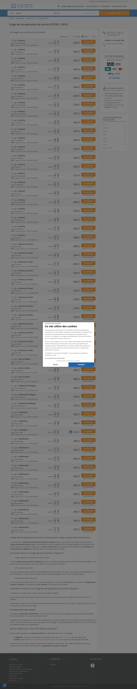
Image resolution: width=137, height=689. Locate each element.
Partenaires (13, 676)
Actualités (53, 665)
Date (86, 36)
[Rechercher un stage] (114, 13)
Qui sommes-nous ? (119, 6)
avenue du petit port (17, 362)
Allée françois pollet (17, 415)
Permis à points (92, 6)
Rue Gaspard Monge (17, 441)
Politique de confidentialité (18, 671)
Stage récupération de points (72, 6)
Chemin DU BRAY (16, 247)
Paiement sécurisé (15, 674)
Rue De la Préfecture (17, 52)
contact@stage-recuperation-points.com (45, 639)
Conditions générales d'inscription (20, 669)
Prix (94, 36)
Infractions (105, 6)
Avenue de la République (18, 43)
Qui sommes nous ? (16, 665)
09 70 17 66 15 (113, 1)
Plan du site (13, 681)
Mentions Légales (15, 667)
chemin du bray (16, 61)
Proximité (77, 36)
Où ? (12, 13)
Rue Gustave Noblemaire (18, 388)
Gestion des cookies (16, 678)
